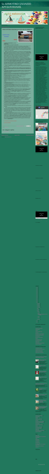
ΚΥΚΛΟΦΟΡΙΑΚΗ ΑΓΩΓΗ (38, 339)
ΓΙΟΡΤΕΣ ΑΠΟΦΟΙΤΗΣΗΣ (38, 331)
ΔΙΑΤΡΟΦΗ (36, 420)
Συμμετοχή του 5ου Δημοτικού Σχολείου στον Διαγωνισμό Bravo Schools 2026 (41, 384)
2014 (37, 302)
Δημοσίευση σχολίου (6, 131)
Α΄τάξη (36, 438)
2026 (37, 287)
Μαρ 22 (39, 316)
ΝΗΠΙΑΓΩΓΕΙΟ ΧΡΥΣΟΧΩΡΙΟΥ (39, 352)
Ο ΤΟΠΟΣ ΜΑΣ (37, 440)
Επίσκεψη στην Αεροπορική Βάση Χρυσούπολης (42, 360)
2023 (37, 291)
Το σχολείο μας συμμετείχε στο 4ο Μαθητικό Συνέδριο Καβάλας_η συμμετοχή (41, 357)
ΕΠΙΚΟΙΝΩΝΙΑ (37, 439)
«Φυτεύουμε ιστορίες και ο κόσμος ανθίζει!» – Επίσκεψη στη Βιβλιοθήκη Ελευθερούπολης (42, 401)
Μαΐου (38, 308)
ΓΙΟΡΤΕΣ (36, 330)
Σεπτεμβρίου (38, 307)
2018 (37, 297)
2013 (37, 320)
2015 (37, 301)
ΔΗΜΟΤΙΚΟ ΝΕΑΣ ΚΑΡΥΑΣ (39, 350)
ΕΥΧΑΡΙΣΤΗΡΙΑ (37, 336)
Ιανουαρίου (38, 319)
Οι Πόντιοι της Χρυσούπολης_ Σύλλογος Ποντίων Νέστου (43, 371)
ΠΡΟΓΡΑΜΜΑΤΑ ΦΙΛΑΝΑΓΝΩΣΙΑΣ (39, 430)
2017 (37, 298)
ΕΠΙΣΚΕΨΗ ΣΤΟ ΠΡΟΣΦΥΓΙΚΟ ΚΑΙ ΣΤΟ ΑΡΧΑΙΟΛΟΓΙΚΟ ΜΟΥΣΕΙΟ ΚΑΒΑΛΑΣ (43, 407)
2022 (37, 292)
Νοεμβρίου (38, 304)
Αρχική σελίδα (17, 135)
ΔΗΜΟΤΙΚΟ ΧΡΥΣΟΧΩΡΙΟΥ (39, 351)
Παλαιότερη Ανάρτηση (30, 135)
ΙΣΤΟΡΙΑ (36, 338)
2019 (37, 296)
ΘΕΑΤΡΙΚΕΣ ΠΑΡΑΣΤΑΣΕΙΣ (39, 337)
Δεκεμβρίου (38, 303)
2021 (37, 293)
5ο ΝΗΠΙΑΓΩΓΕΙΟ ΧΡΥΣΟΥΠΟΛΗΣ (40, 349)
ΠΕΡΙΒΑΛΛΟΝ (6, 127)
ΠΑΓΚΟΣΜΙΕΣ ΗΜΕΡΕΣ (38, 340)
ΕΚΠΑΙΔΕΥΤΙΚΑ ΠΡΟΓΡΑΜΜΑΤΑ (39, 421)
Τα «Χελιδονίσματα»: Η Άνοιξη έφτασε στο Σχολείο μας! (43, 394)
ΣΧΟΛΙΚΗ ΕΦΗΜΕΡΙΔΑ (38, 344)
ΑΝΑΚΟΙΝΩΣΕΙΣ (37, 329)
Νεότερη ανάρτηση (5, 135)
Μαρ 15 (39, 317)
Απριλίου (38, 309)
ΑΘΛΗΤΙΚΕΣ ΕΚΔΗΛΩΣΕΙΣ (38, 328)
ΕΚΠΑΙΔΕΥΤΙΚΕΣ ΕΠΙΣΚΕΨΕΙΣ (39, 422)
